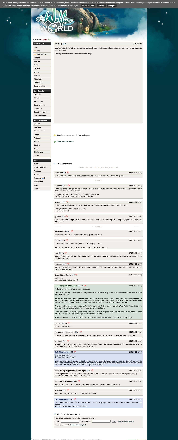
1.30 (102, 168)
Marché (37, 61)
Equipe (36, 174)
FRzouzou (59, 173)
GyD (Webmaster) (61, 352)
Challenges (38, 152)
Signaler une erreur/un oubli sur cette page (72, 135)
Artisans (37, 75)
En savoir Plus (88, 6)
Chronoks (59, 332)
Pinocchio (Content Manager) (66, 286)
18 (64, 44)
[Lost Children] (68, 332)
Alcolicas (58, 390)
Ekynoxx (58, 186)
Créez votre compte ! (78, 425)
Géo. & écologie (40, 112)
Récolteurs (38, 79)
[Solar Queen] (65, 275)
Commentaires (39, 86)
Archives (37, 171)
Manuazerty (59, 371)
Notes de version (40, 167)
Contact (37, 189)
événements (38, 83)
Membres (39, 178)
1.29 (98, 168)
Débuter (37, 98)
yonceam (58, 202)
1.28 (94, 168)
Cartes (36, 156)
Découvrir (38, 94)
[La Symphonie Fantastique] (75, 371)
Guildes (37, 58)
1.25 (100, 181)
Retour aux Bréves (65, 142)
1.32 (110, 168)
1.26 (86, 168)
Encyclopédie (39, 91)
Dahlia (57, 240)
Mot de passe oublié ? (126, 421)
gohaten (58, 217)
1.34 (116, 168)
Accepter (112, 6)
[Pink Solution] (66, 381)
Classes (37, 124)
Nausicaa (58, 264)
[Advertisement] (126, 21)
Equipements (39, 131)
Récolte (37, 141)
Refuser (101, 6)
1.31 (106, 168)
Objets (36, 134)
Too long (58, 44)
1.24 (100, 227)
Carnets (37, 68)
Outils (36, 164)
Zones (36, 149)
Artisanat (37, 138)
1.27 (90, 168)
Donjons (37, 145)
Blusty (57, 381)
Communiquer (39, 105)
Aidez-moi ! (38, 182)
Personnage (38, 101)
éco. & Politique (40, 116)
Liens (36, 185)
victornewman (60, 231)
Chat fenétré (40, 54)
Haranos (58, 323)
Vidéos (36, 72)
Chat (37, 51)
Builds (36, 65)
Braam (57, 275)
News (36, 47)
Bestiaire (37, 127)
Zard (56, 253)
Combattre (38, 108)
